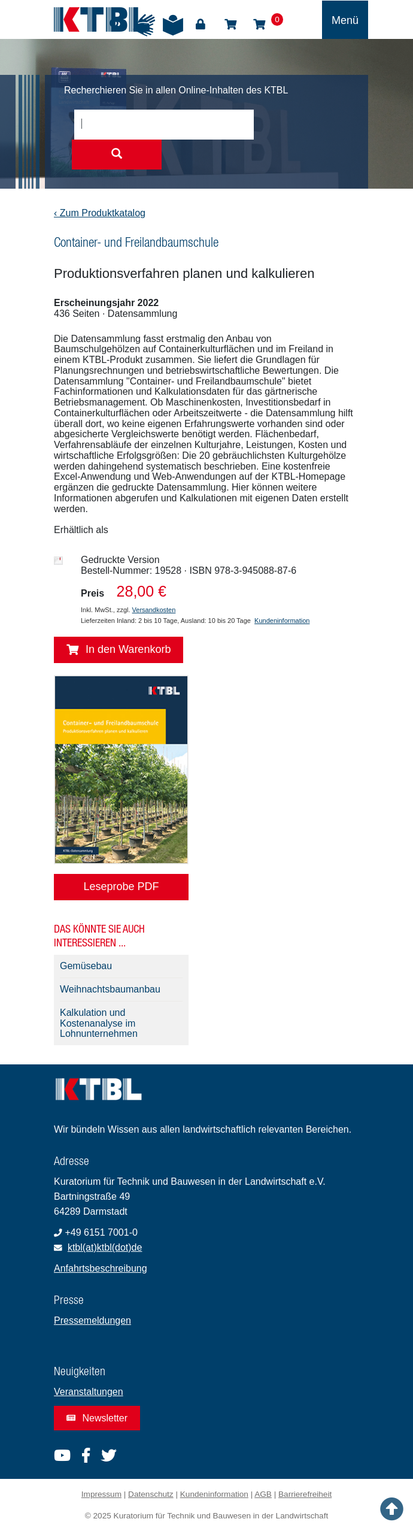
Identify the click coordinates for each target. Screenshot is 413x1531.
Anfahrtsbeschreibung (100, 1268)
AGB (263, 1494)
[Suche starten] (117, 155)
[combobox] (164, 125)
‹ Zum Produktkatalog (99, 213)
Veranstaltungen (88, 1392)
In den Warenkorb (118, 649)
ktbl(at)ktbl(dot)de (105, 1247)
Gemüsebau (86, 966)
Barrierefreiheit (305, 1494)
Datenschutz (151, 1494)
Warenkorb (259, 24)
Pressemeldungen (92, 1320)
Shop (230, 24)
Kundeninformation (281, 620)
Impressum (101, 1494)
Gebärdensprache (144, 25)
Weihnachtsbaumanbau (110, 989)
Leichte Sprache (173, 25)
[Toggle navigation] (345, 20)
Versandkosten (154, 609)
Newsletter (96, 1418)
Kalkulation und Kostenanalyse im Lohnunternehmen (99, 1023)
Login (200, 24)
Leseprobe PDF (121, 886)
